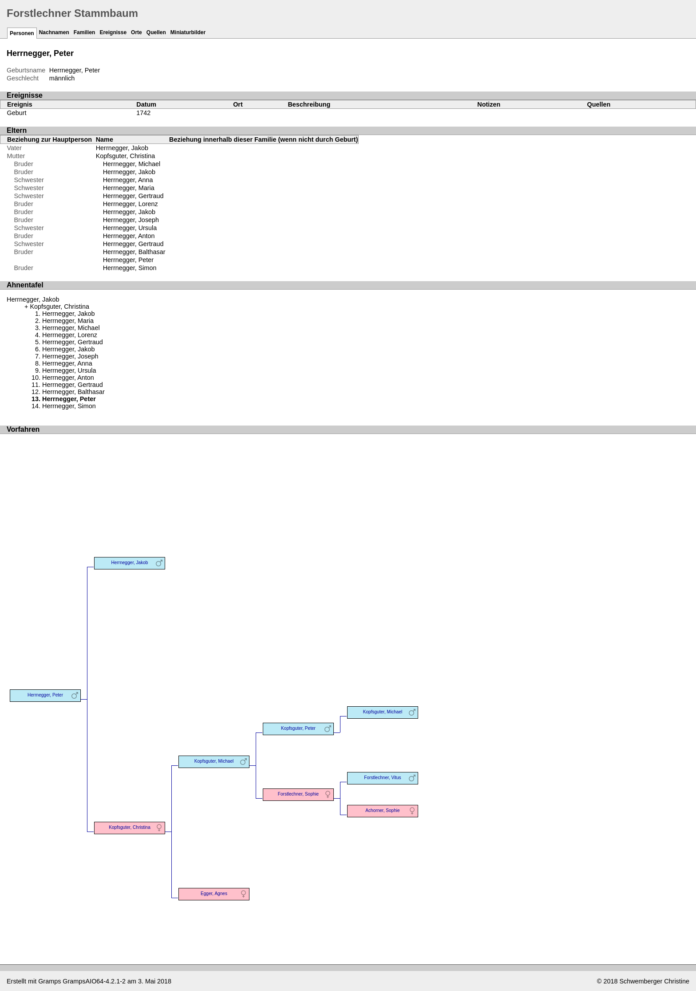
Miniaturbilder (188, 32)
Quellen (156, 32)
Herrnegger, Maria (128, 187)
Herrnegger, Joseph (131, 219)
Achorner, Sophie (382, 810)
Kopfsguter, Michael (214, 761)
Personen (22, 33)
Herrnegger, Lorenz (130, 203)
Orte (136, 32)
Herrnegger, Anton (129, 235)
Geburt (17, 112)
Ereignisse (113, 32)
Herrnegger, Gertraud (133, 195)
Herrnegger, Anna (128, 179)
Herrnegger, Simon (130, 267)
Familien (84, 32)
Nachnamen (54, 32)
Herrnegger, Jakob (122, 147)
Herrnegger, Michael (132, 163)
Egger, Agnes (214, 893)
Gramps (49, 981)
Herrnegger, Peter (128, 259)
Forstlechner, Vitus (382, 777)
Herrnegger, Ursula (130, 227)
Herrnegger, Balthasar (134, 251)
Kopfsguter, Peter (298, 728)
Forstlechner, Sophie (298, 794)
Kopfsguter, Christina (125, 155)
